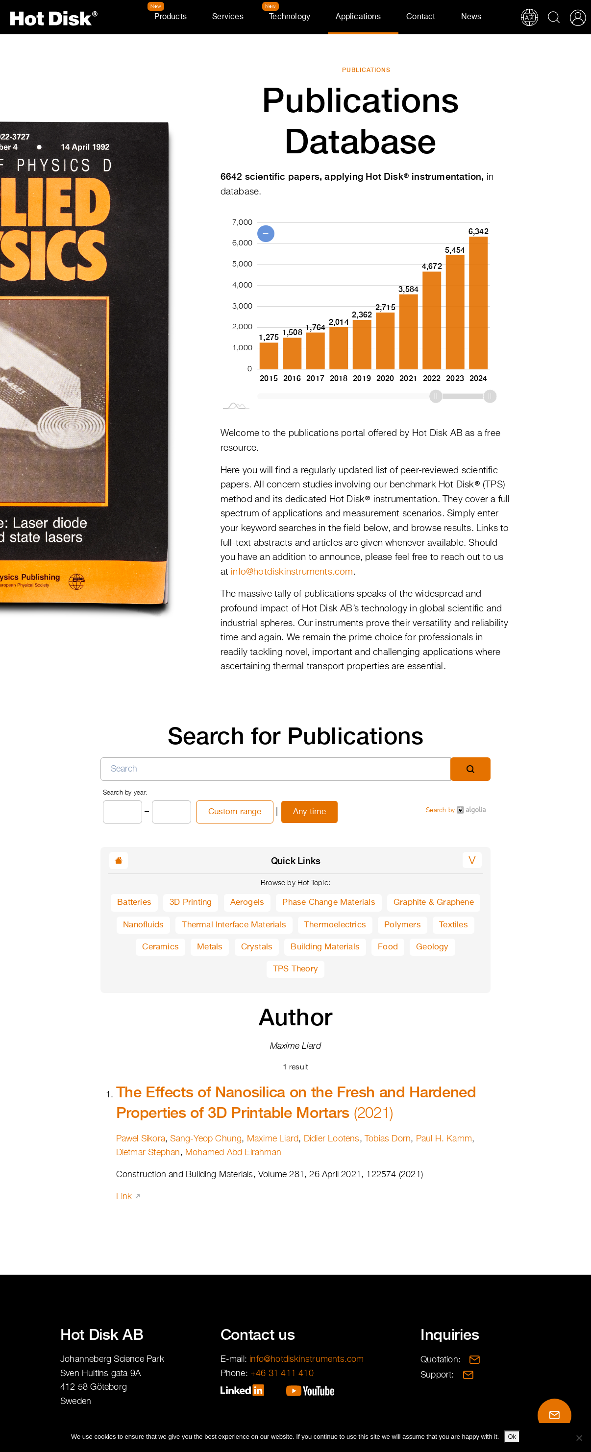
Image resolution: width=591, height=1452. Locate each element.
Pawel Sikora (140, 1139)
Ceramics (160, 947)
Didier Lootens (332, 1139)
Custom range (234, 812)
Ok (512, 1436)
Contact (420, 17)
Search (553, 17)
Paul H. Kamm (444, 1139)
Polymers (402, 925)
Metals (209, 947)
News (471, 17)
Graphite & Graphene (434, 902)
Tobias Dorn (388, 1139)
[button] (472, 860)
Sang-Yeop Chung (206, 1139)
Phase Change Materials (328, 902)
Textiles (453, 925)
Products (170, 17)
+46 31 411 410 (282, 1373)
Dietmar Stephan (148, 1152)
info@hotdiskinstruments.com (292, 572)
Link (128, 1196)
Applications (358, 17)
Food (388, 947)
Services (228, 17)
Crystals (257, 947)
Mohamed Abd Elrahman (233, 1152)
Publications (366, 70)
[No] (579, 1438)
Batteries (134, 902)
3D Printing (191, 902)
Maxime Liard (272, 1139)
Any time (309, 812)
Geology (432, 947)
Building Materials (325, 947)
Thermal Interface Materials (234, 925)
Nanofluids (143, 925)
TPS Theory (295, 969)
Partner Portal (577, 17)
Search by (456, 810)
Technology (289, 17)
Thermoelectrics (335, 925)
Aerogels (247, 902)
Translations (529, 17)
